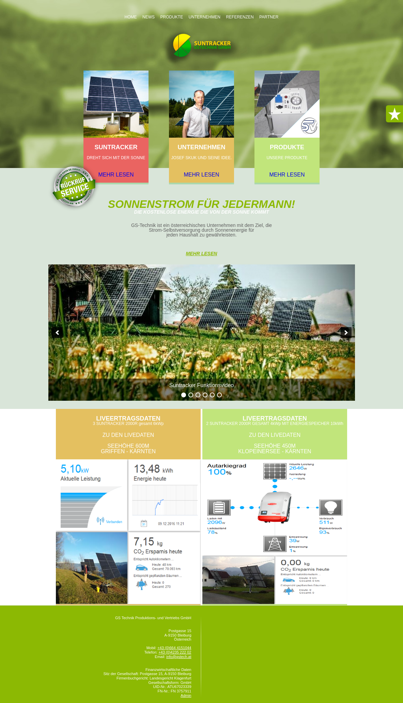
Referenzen (239, 17)
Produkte (171, 17)
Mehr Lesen (201, 253)
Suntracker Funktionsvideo (201, 385)
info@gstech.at (178, 657)
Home (131, 17)
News (148, 17)
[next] (346, 332)
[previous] (57, 332)
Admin (186, 695)
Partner (268, 17)
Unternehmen (204, 17)
